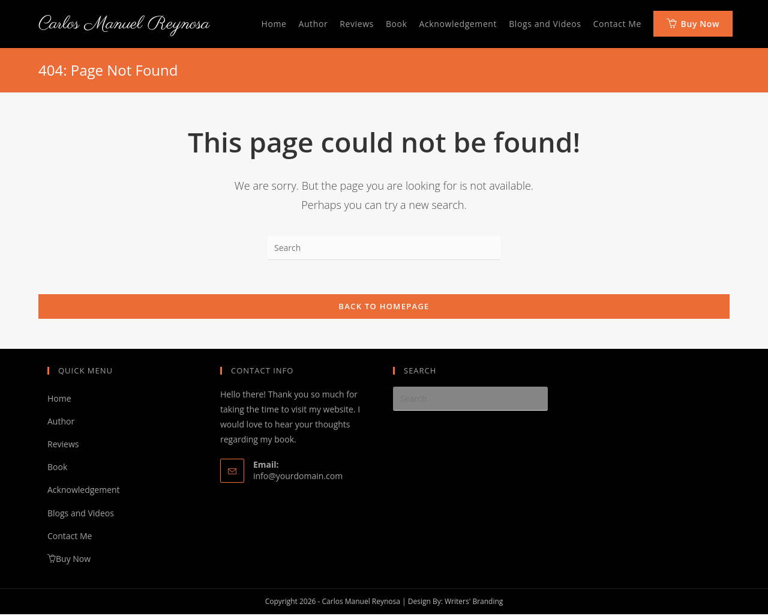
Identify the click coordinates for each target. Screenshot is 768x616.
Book (57, 468)
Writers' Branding (474, 603)
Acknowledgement (83, 492)
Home (59, 400)
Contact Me (69, 537)
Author (60, 423)
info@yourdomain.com (298, 477)
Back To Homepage (383, 308)
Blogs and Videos (80, 515)
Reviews (63, 445)
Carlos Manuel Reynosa (123, 24)
